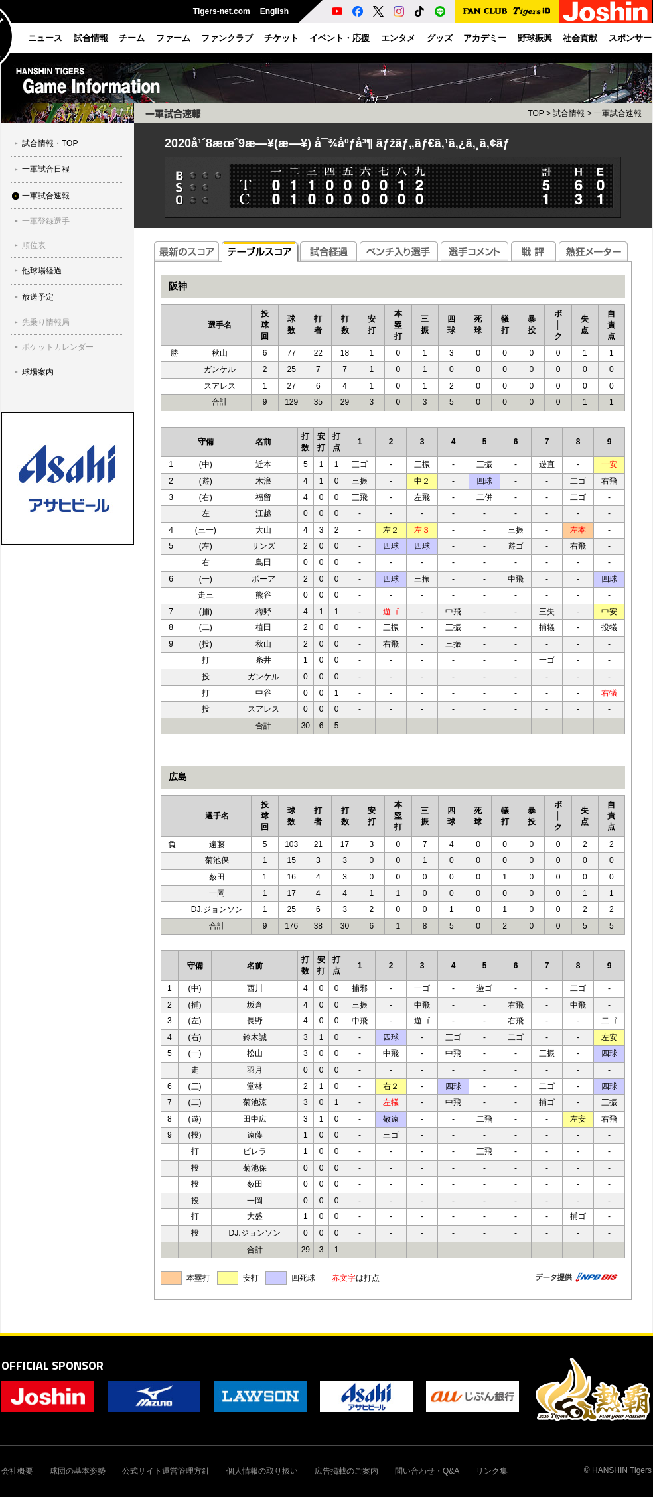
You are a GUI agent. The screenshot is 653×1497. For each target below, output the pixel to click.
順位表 (34, 245)
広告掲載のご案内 (346, 1471)
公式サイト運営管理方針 (166, 1471)
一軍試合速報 (46, 195)
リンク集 (492, 1471)
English (274, 11)
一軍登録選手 (46, 221)
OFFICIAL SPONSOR (52, 1365)
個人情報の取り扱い (262, 1471)
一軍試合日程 (46, 169)
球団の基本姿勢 (78, 1471)
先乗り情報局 (46, 322)
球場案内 (38, 372)
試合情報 (569, 113)
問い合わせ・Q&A (427, 1471)
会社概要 (17, 1471)
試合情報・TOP (50, 143)
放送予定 (38, 297)
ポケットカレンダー (58, 347)
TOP (536, 113)
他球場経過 (42, 270)
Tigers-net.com (221, 11)
